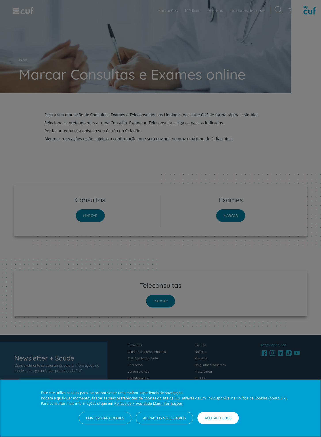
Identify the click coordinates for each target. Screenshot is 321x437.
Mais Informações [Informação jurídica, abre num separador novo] (168, 403)
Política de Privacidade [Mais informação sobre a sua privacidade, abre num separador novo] (133, 403)
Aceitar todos (218, 418)
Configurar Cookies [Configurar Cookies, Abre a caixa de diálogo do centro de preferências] (105, 418)
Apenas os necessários (164, 418)
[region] (160, 408)
